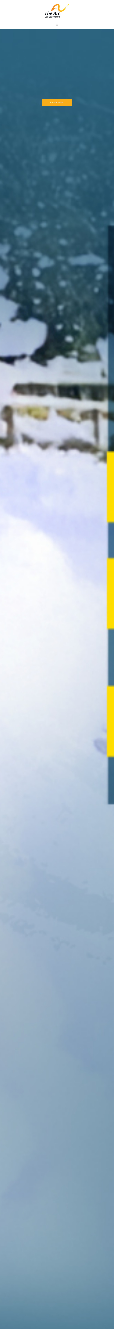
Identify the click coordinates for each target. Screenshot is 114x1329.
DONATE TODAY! (57, 102)
